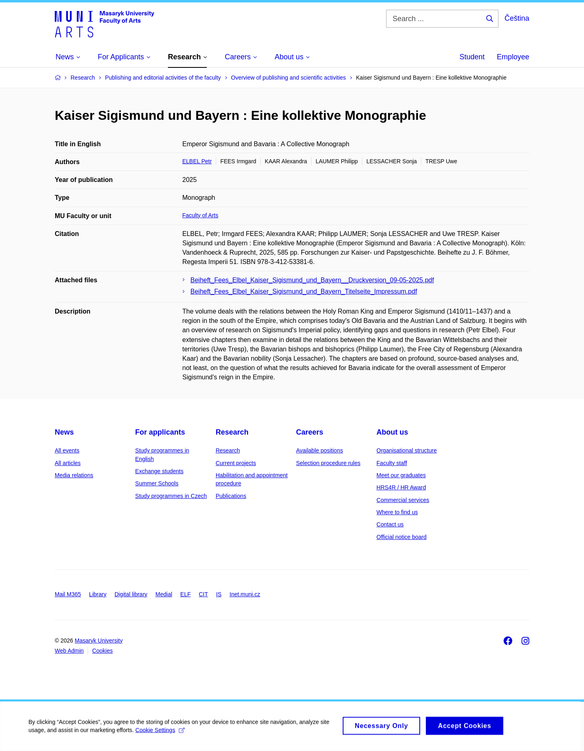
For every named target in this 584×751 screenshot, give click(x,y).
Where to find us (397, 512)
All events (67, 450)
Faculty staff (391, 463)
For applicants (160, 432)
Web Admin (69, 650)
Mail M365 (68, 594)
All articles (68, 463)
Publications (231, 496)
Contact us (390, 524)
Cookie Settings (160, 734)
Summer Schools (156, 483)
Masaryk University (98, 640)
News (64, 432)
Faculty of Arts (200, 215)
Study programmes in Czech (171, 496)
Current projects (236, 463)
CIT (203, 594)
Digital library (130, 594)
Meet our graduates (400, 475)
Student (472, 57)
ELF (185, 594)
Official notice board (401, 537)
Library (98, 594)
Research (232, 432)
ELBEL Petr (197, 161)
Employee (513, 57)
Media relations (74, 475)
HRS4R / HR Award (401, 487)
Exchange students (159, 471)
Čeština (517, 18)
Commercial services (402, 500)
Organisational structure (406, 450)
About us (392, 432)
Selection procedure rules (328, 463)
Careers (309, 432)
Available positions (319, 450)
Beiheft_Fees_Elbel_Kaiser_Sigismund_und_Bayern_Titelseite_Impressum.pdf (304, 291)
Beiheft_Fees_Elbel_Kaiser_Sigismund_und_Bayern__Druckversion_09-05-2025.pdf (312, 280)
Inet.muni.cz (245, 594)
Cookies (102, 650)
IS (218, 594)
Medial (163, 594)
